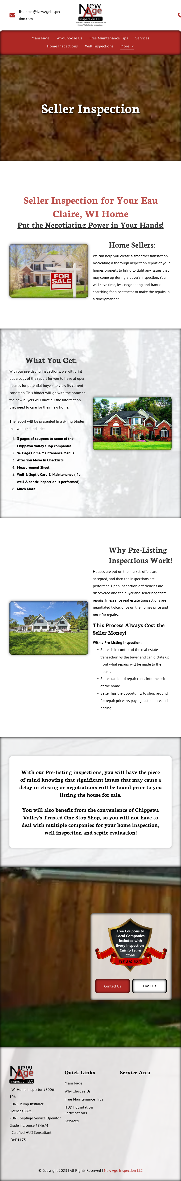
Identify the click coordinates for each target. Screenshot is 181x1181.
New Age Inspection (120, 1170)
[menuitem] (40, 38)
